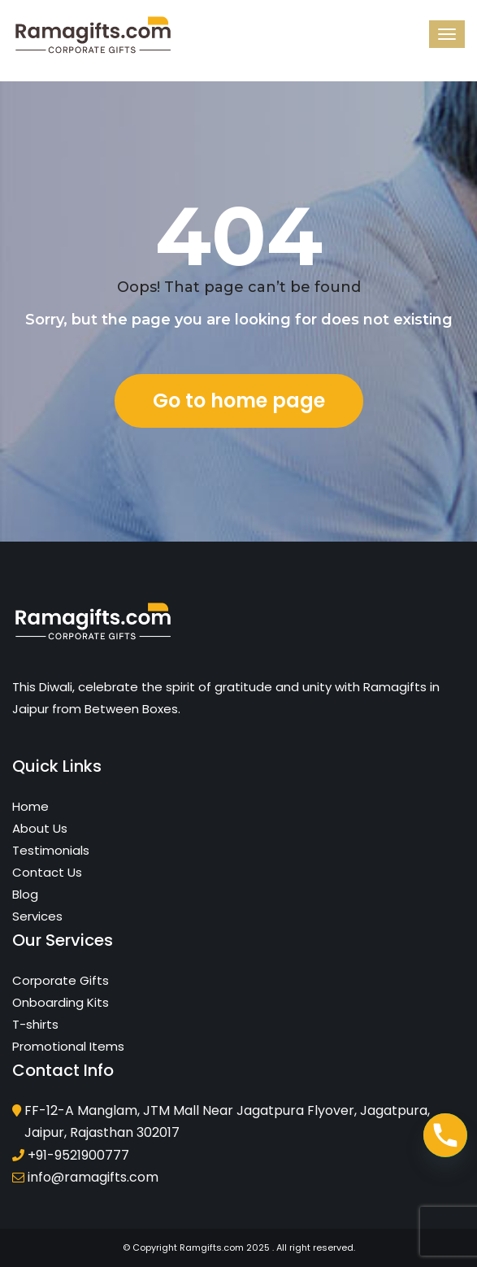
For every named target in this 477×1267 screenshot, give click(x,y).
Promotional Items (68, 1046)
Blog (25, 894)
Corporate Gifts (60, 980)
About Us (39, 828)
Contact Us (47, 872)
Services (37, 916)
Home (30, 806)
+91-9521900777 (78, 1155)
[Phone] (445, 1135)
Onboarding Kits (60, 1002)
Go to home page (239, 400)
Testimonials (50, 850)
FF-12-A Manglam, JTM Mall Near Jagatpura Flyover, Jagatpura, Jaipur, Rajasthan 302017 (227, 1121)
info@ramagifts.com (93, 1177)
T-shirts (35, 1024)
